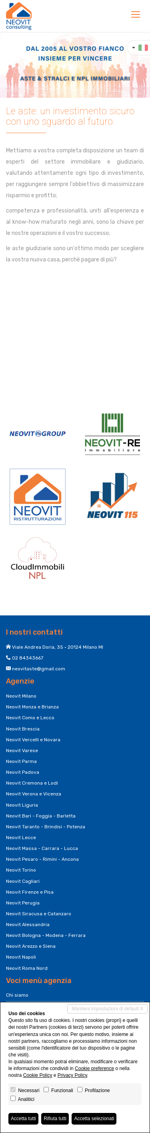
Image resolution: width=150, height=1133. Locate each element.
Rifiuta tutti (55, 1118)
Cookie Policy (37, 1075)
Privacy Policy (72, 1075)
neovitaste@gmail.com (38, 669)
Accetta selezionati (94, 1118)
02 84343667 (27, 658)
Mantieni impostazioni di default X (107, 1009)
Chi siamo (17, 995)
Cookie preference (94, 1068)
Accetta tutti (23, 1118)
